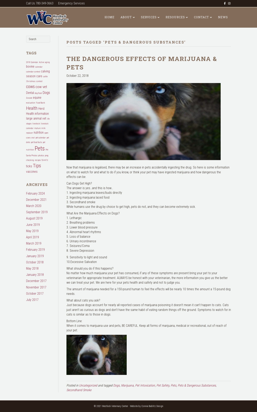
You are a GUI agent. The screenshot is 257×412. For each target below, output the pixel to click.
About (126, 17)
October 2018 (35, 262)
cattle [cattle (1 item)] (45, 76)
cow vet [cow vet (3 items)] (41, 86)
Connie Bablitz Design (152, 406)
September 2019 (37, 212)
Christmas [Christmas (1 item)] (30, 81)
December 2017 (36, 281)
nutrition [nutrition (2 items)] (39, 132)
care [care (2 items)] (39, 76)
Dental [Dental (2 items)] (30, 93)
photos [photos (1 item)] (41, 155)
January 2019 (35, 256)
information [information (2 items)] (42, 114)
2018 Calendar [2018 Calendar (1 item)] (32, 62)
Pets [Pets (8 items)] (40, 148)
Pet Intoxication (145, 385)
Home (109, 17)
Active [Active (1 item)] (41, 62)
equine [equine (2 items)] (37, 97)
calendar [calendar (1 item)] (39, 67)
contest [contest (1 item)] (39, 81)
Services (149, 17)
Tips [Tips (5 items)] (37, 165)
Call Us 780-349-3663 (39, 3)
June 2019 (33, 225)
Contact (201, 17)
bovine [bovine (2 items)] (30, 66)
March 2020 (33, 206)
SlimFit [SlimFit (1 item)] (45, 160)
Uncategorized (88, 385)
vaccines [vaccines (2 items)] (32, 172)
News (223, 17)
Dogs (116, 385)
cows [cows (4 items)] (30, 86)
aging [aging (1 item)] (47, 62)
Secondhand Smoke (78, 390)
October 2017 (35, 293)
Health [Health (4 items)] (32, 108)
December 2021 (36, 200)
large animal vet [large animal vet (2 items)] (36, 118)
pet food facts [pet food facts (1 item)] (36, 142)
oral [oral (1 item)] (33, 137)
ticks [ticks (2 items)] (29, 166)
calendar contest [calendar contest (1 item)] (33, 71)
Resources (175, 17)
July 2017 (32, 300)
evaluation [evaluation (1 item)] (30, 102)
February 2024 (35, 193)
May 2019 (32, 231)
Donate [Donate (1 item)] (29, 98)
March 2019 (33, 243)
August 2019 (34, 218)
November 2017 (36, 287)
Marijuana (127, 385)
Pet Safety (162, 385)
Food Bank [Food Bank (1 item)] (40, 102)
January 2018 (35, 275)
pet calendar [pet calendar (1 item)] (41, 137)
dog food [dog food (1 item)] (38, 93)
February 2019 (35, 250)
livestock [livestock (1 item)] (36, 123)
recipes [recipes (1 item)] (38, 160)
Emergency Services (71, 3)
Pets (173, 385)
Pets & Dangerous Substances (197, 385)
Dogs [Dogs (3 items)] (46, 92)
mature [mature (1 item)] (37, 128)
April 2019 (32, 237)
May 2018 (32, 268)
